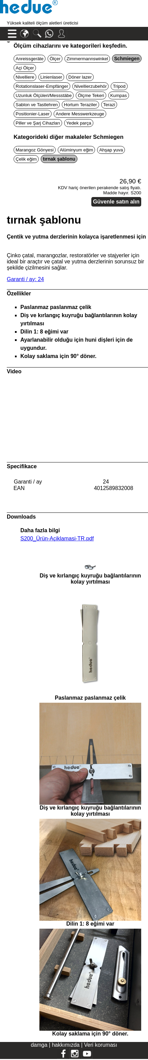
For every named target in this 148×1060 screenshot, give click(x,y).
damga (39, 1045)
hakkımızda (66, 1045)
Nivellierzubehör (90, 86)
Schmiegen (127, 58)
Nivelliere (25, 77)
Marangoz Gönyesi (35, 149)
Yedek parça (78, 123)
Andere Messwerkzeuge (80, 113)
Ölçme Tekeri (91, 95)
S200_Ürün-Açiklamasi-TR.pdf (57, 538)
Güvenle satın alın (116, 202)
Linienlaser (51, 77)
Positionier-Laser (33, 113)
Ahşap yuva (111, 149)
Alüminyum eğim (76, 149)
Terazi (109, 104)
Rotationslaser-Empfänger (42, 86)
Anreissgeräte (29, 58)
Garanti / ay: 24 (25, 279)
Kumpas (118, 95)
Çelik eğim (26, 159)
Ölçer (55, 58)
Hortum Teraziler (80, 104)
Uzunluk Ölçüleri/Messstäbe (44, 95)
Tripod (119, 86)
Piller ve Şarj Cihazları (38, 123)
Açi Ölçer (25, 67)
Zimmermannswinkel (87, 58)
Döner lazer (80, 77)
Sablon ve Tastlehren (37, 104)
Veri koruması (100, 1045)
